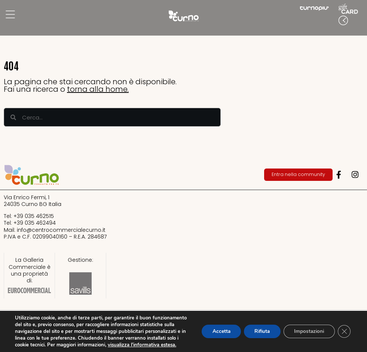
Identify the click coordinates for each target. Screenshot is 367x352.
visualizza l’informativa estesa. (49, 345)
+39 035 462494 (34, 223)
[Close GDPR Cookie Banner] (344, 328)
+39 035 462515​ (33, 216)
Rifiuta (258, 327)
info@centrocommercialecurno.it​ (61, 230)
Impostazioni (307, 327)
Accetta (215, 327)
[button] (359, 21)
